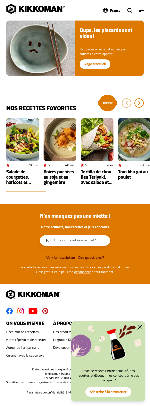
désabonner (82, 272)
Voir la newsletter (60, 257)
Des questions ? (91, 257)
